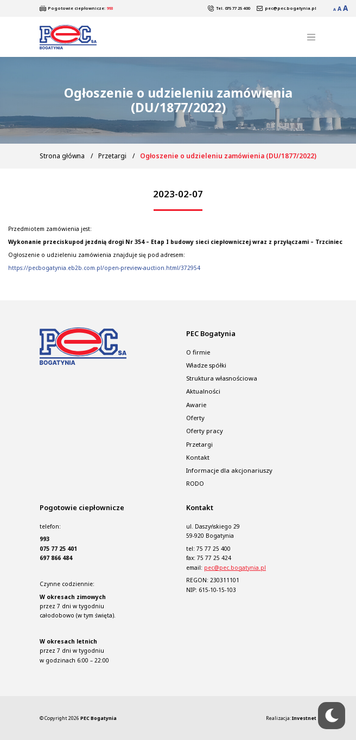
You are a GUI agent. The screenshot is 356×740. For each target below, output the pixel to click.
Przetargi (112, 155)
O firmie (198, 352)
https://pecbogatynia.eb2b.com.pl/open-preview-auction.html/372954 (104, 268)
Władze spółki (206, 365)
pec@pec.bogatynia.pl (290, 8)
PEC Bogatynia (98, 718)
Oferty (195, 418)
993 (109, 8)
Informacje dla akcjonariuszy (229, 470)
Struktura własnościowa (221, 378)
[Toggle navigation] (311, 37)
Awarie (196, 405)
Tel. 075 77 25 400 (233, 8)
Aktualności (203, 391)
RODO (195, 484)
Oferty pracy (204, 431)
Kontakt (197, 457)
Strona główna (62, 155)
